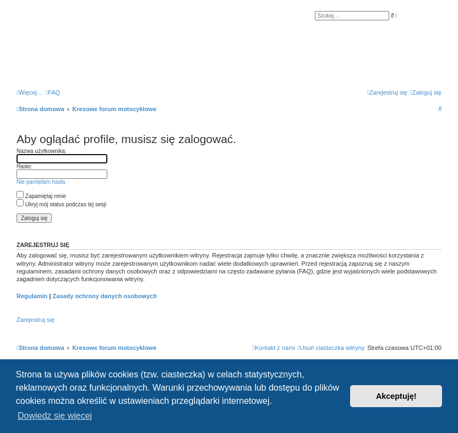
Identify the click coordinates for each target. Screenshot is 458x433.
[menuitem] (53, 92)
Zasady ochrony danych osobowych (104, 296)
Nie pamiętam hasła (41, 182)
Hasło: (24, 166)
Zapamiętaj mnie (41, 196)
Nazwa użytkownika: (42, 151)
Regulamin (32, 296)
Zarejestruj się (35, 319)
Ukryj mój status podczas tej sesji (61, 204)
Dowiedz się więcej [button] (55, 415)
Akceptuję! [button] (396, 396)
